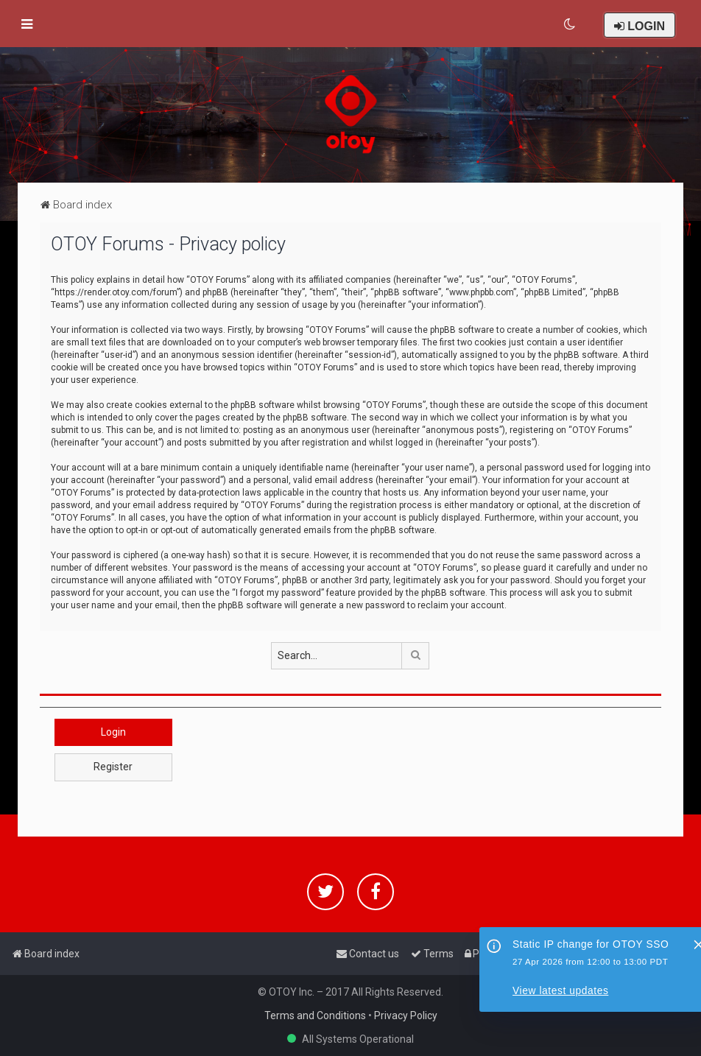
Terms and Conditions (315, 1015)
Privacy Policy (405, 1015)
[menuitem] (570, 24)
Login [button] (113, 732)
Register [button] (113, 766)
